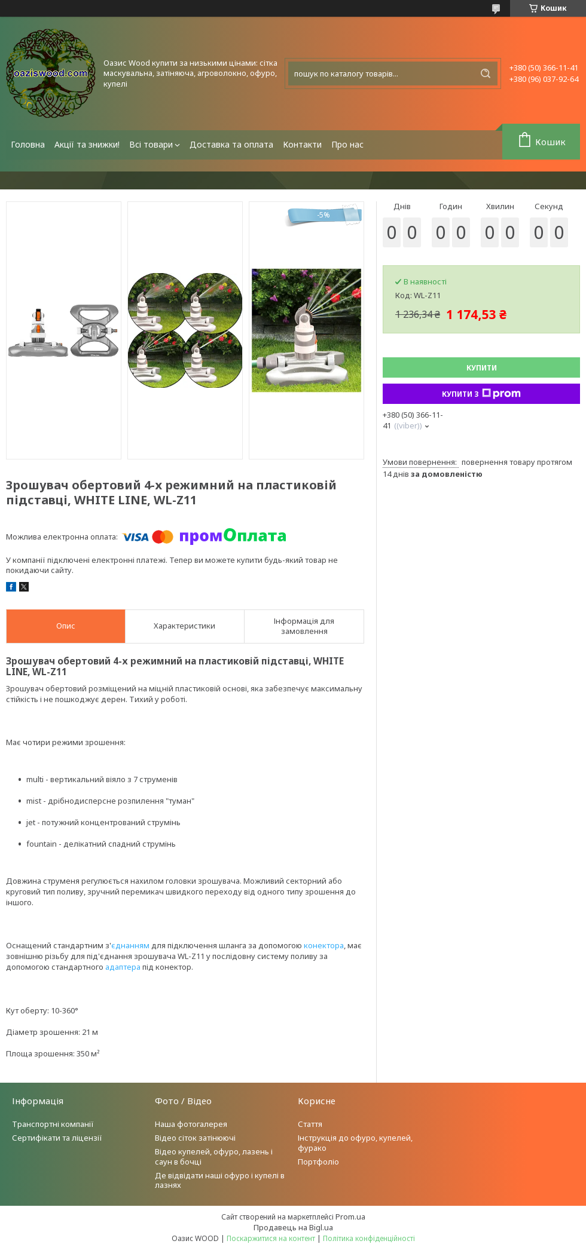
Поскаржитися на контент (271, 1238)
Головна (28, 144)
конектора (324, 945)
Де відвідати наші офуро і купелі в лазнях (220, 1180)
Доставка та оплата (231, 144)
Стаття (310, 1124)
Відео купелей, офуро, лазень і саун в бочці (214, 1156)
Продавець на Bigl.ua (293, 1227)
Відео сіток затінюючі (195, 1137)
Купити (481, 368)
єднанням (130, 945)
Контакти (302, 144)
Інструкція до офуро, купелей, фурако (355, 1142)
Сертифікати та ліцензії (57, 1137)
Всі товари (151, 144)
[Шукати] (486, 73)
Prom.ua (350, 1216)
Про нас (347, 144)
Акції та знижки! (87, 144)
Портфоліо (318, 1161)
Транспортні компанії (53, 1124)
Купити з (481, 393)
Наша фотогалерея (191, 1124)
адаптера (123, 966)
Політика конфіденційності (369, 1238)
